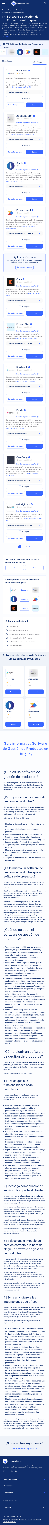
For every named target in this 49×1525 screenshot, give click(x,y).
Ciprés (19, 163)
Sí (14, 567)
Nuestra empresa (24, 1479)
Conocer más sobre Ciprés (15, 181)
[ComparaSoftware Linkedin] (4, 1471)
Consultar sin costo (15, 105)
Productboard (23, 210)
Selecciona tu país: (10, 1501)
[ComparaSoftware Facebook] (12, 1471)
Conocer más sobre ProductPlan (26, 338)
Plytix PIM (21, 70)
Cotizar (34, 105)
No (34, 567)
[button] (24, 92)
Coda (19, 279)
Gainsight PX (23, 504)
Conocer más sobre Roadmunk (25, 381)
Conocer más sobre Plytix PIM (22, 87)
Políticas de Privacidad (10, 1520)
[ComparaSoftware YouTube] (8, 1471)
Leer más (5, 37)
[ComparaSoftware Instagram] (16, 1471)
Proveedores (24, 1486)
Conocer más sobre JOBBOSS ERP (23, 134)
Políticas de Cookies (25, 1520)
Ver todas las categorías (24, 1448)
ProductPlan (22, 324)
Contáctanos (24, 1492)
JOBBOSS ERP (24, 116)
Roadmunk (21, 367)
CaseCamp (21, 457)
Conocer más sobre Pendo (15, 428)
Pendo (19, 410)
